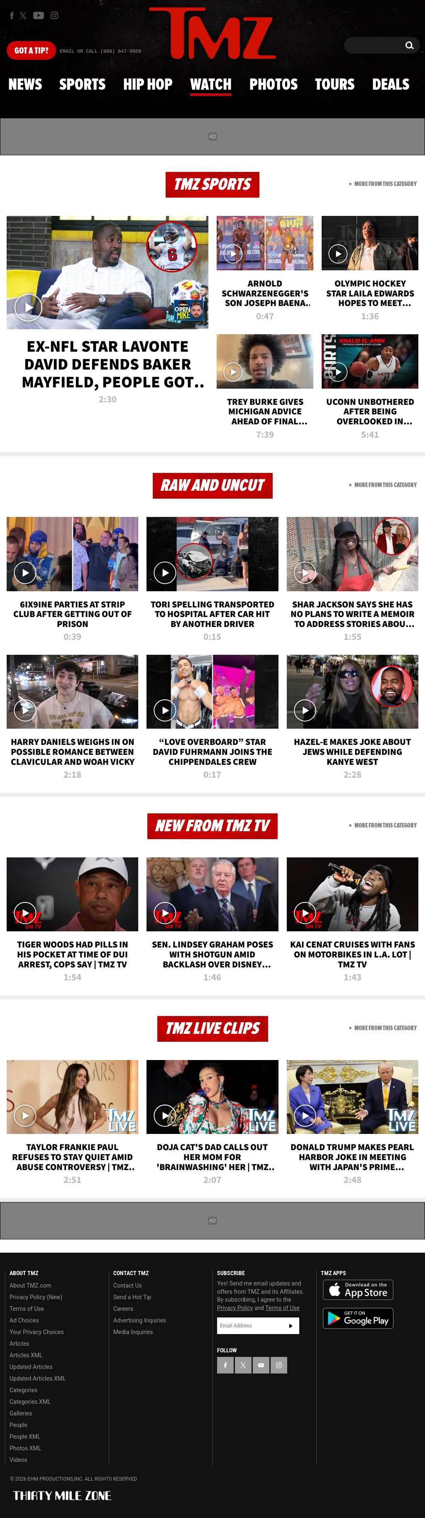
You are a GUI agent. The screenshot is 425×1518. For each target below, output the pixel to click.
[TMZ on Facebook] (12, 15)
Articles (19, 1343)
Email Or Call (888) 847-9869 (100, 51)
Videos (18, 1460)
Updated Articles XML (38, 1378)
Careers (123, 1308)
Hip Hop (148, 85)
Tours (334, 85)
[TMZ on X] (24, 15)
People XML (25, 1436)
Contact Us (127, 1285)
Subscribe (291, 1325)
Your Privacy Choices (37, 1332)
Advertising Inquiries (139, 1320)
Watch (211, 85)
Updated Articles (31, 1367)
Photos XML (25, 1448)
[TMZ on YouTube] (261, 1365)
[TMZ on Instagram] (54, 15)
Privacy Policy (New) (36, 1297)
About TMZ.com (30, 1285)
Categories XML (30, 1401)
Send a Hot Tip (132, 1297)
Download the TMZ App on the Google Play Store (358, 1318)
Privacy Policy (235, 1308)
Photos (273, 85)
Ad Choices (24, 1320)
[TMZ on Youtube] (38, 15)
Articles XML (26, 1355)
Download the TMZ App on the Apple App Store (358, 1290)
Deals (390, 85)
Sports (82, 85)
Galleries (21, 1413)
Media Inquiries (133, 1332)
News (25, 85)
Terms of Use (27, 1308)
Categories (23, 1390)
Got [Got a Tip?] (31, 51)
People (18, 1425)
